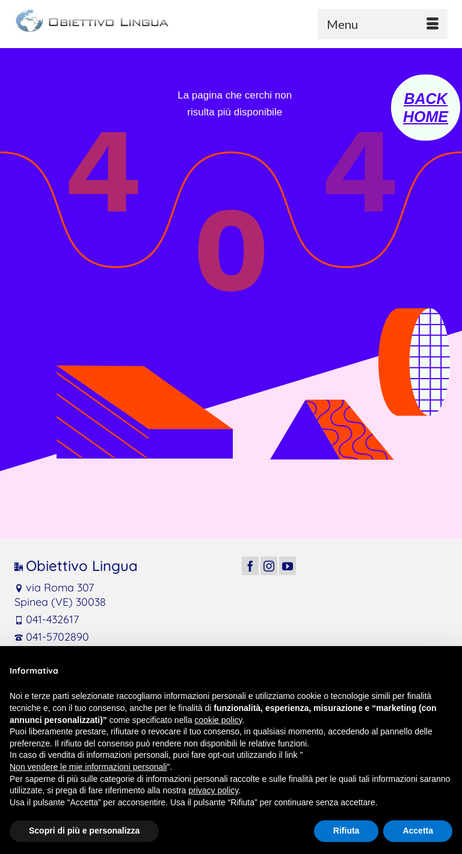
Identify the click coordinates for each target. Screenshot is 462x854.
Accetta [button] (417, 830)
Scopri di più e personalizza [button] (84, 830)
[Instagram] (268, 566)
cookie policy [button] (218, 720)
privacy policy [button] (213, 790)
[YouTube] (287, 566)
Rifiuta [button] (346, 830)
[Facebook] (250, 566)
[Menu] (383, 24)
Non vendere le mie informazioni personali (88, 767)
